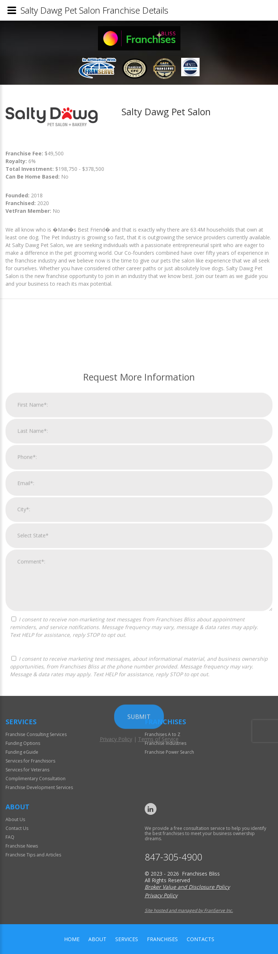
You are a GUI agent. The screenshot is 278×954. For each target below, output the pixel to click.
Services (126, 939)
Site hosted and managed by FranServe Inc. (189, 910)
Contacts (200, 939)
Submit (139, 876)
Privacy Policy (116, 898)
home (72, 939)
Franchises (162, 939)
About (97, 939)
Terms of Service (158, 898)
